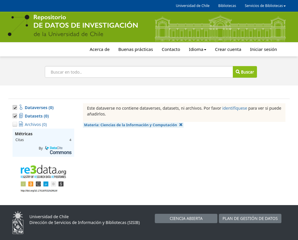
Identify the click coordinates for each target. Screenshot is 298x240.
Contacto (171, 49)
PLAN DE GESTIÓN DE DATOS (250, 218)
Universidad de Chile (193, 5)
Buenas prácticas (135, 49)
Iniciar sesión (263, 49)
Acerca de (99, 49)
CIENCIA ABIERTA (186, 218)
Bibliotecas (227, 5)
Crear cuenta (228, 49)
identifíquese (234, 108)
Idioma (197, 49)
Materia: (133, 124)
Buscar (245, 71)
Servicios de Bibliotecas (265, 5)
